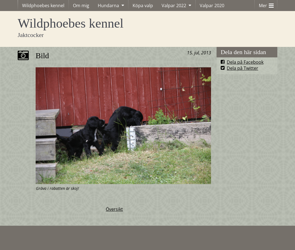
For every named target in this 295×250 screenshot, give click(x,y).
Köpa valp (143, 5)
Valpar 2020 (212, 5)
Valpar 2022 (174, 5)
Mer (266, 4)
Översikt (114, 209)
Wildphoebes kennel (43, 5)
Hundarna (108, 5)
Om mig (81, 5)
